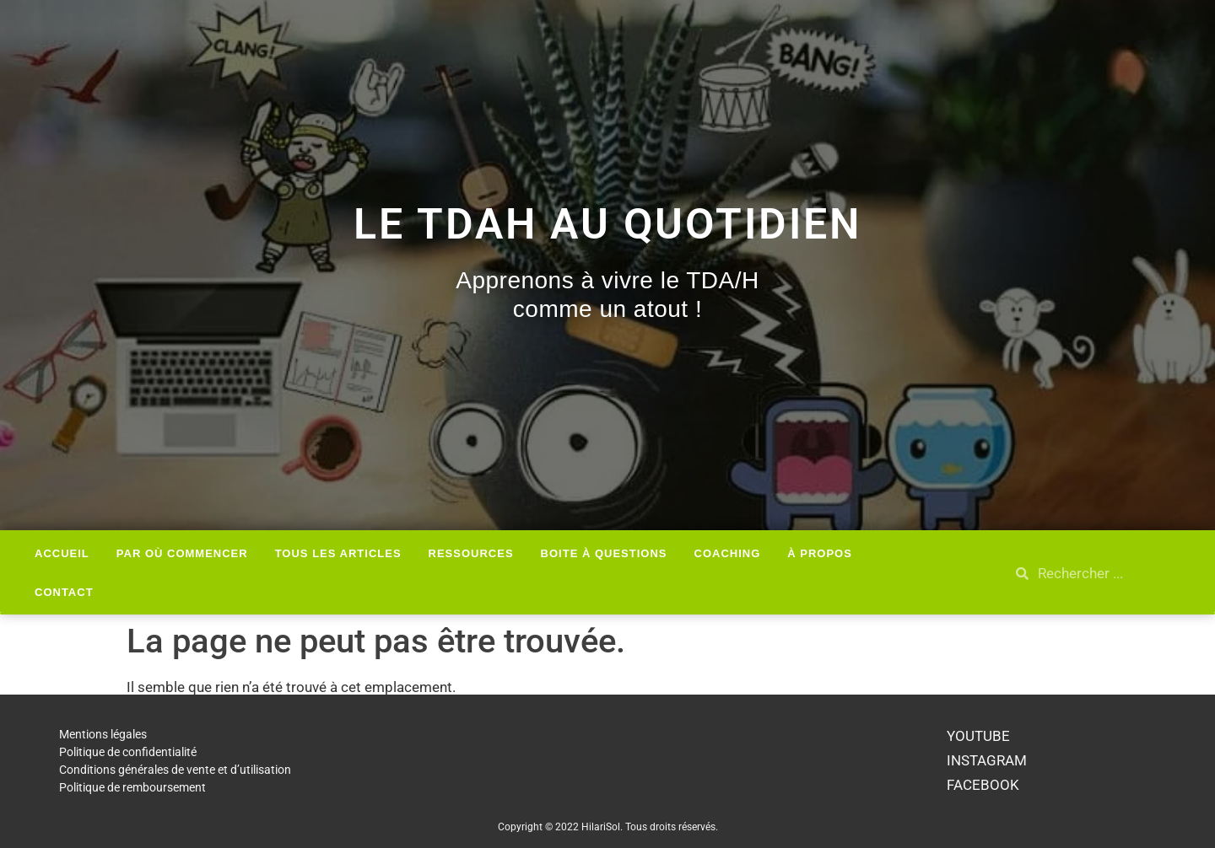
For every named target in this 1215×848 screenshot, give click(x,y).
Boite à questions (604, 553)
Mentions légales (103, 734)
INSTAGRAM (987, 760)
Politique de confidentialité (128, 752)
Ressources (471, 553)
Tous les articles (338, 553)
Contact (64, 592)
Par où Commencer (182, 553)
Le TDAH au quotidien (607, 224)
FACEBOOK (983, 784)
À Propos (819, 553)
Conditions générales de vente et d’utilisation (175, 769)
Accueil (62, 553)
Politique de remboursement (132, 787)
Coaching (727, 553)
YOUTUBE (978, 735)
